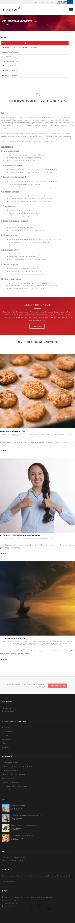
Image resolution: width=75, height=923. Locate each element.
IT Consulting (50, 642)
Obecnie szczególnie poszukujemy (13, 851)
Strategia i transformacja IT (10, 52)
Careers (28, 538)
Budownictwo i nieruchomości (12, 761)
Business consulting (19, 434)
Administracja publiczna (10, 753)
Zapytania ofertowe (8, 872)
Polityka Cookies (51, 915)
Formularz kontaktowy (57, 676)
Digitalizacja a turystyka (18, 796)
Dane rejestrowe (10, 897)
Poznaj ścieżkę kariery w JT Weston (13, 848)
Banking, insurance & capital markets (26, 641)
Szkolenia (5, 734)
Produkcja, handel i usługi (10, 773)
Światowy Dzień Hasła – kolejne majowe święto (24, 816)
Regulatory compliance (57, 434)
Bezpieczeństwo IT (8, 722)
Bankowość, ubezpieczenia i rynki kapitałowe (52, 641)
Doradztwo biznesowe (34, 434)
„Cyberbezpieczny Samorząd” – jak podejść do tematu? (26, 806)
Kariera (49, 538)
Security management (19, 644)
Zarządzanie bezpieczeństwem (36, 644)
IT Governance (6, 57)
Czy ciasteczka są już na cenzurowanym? (22, 826)
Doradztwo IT (40, 642)
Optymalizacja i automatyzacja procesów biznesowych (19, 47)
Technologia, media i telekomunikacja (14, 777)
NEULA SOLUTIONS (8, 703)
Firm (43, 434)
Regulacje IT (6, 726)
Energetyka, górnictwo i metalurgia (13, 765)
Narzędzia (5, 738)
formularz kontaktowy (46, 2)
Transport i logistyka (8, 781)
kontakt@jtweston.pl (12, 894)
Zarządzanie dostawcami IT (11, 75)
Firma (47, 434)
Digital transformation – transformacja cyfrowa (17, 43)
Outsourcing (6, 730)
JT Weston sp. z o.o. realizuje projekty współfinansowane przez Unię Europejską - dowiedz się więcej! (36, 867)
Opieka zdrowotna (8, 769)
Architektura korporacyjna (10, 61)
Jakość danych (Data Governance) (12, 66)
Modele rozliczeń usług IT (10, 70)
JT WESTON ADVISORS (9, 699)
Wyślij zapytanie (37, 326)
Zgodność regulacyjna (54, 644)
